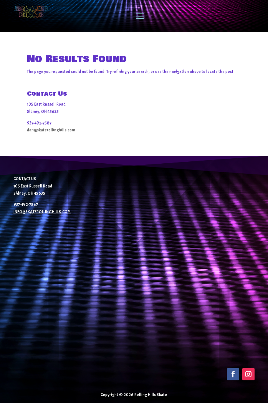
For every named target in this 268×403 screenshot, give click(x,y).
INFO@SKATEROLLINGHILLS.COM (42, 211)
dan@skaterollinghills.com (51, 130)
